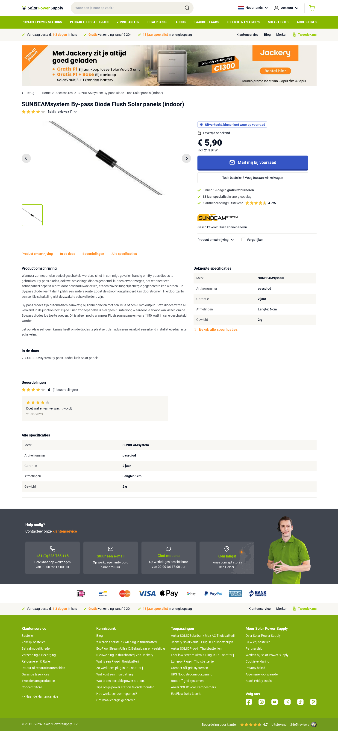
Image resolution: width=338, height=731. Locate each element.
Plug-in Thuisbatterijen (89, 22)
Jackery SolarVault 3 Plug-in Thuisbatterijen (202, 642)
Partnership (254, 648)
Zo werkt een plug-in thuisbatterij (119, 668)
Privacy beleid (255, 668)
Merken (281, 34)
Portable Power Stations (42, 22)
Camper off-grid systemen (189, 668)
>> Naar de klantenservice (40, 696)
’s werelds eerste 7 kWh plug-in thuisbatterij (126, 642)
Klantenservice (247, 34)
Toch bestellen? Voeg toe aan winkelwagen (252, 178)
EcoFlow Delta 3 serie (186, 694)
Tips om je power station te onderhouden (125, 687)
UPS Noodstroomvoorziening (191, 674)
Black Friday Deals (259, 681)
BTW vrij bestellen (258, 642)
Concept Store (32, 687)
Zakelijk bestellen (34, 642)
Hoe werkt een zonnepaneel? (116, 694)
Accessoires (307, 22)
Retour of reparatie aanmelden (43, 668)
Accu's (181, 22)
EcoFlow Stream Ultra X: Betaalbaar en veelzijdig (130, 648)
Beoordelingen (93, 254)
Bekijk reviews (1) (62, 112)
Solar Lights (278, 22)
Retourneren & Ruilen (37, 661)
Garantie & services (35, 674)
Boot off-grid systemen (187, 681)
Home (46, 93)
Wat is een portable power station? (121, 681)
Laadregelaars (206, 22)
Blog (267, 34)
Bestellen (28, 635)
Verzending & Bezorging (39, 655)
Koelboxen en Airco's (243, 22)
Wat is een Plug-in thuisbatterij (117, 661)
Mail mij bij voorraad (252, 162)
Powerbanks (157, 22)
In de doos (67, 254)
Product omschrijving (217, 240)
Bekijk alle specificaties (216, 329)
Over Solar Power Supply (263, 635)
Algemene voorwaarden (262, 674)
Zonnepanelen (128, 22)
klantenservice (65, 531)
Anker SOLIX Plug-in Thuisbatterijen (196, 648)
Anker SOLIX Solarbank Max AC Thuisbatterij (203, 635)
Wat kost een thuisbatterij (114, 674)
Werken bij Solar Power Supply (267, 655)
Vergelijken (255, 240)
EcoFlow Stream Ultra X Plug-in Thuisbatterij (202, 655)
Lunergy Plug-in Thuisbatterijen (193, 661)
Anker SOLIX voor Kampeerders (193, 687)
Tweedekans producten (38, 681)
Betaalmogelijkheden (36, 648)
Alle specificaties (124, 254)
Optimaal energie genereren (115, 700)
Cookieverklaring (257, 661)
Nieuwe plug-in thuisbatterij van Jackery (124, 655)
